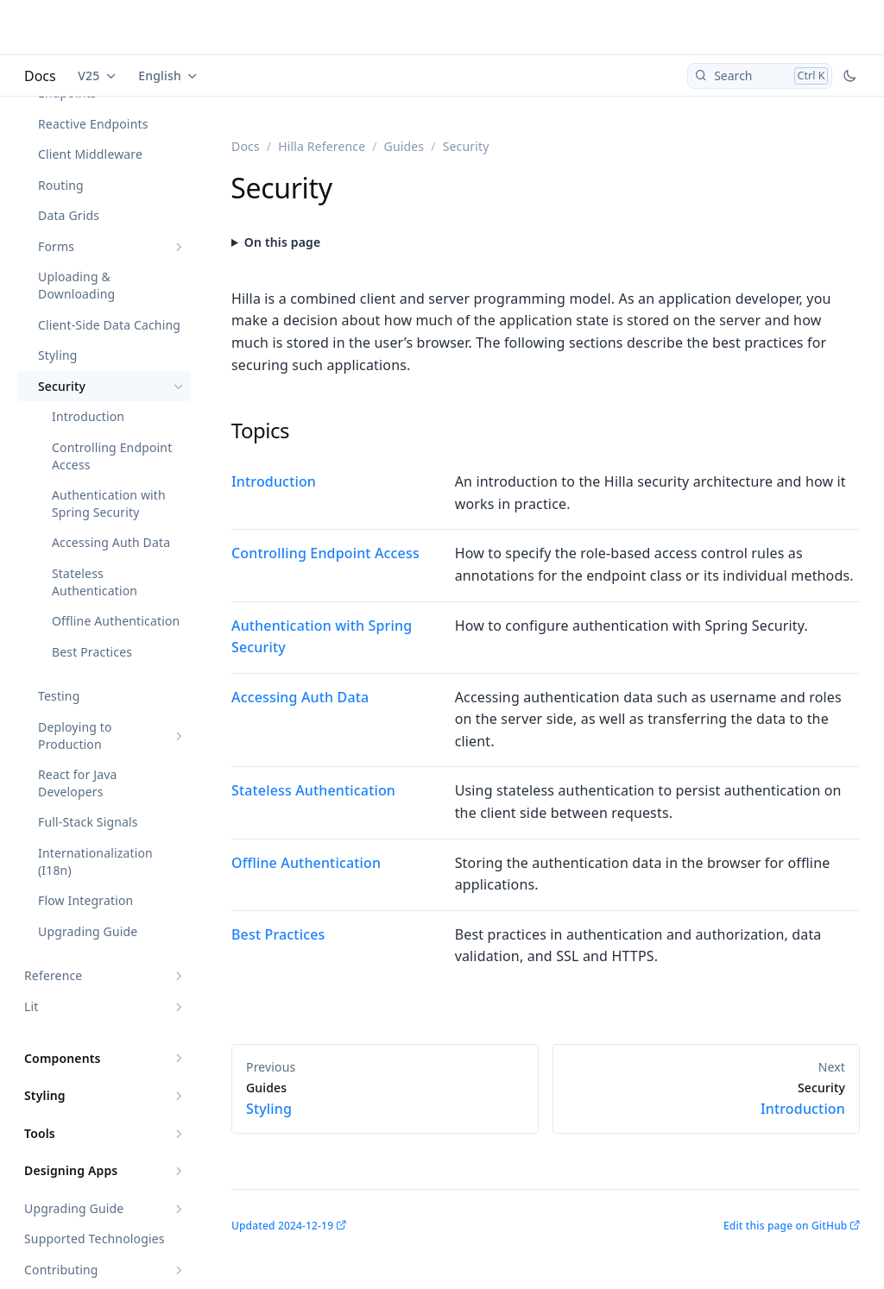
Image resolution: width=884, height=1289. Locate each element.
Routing (61, 185)
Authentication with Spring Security (109, 503)
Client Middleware (90, 154)
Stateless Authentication (94, 582)
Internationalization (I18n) (95, 861)
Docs (40, 75)
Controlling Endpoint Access (112, 456)
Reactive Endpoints (93, 124)
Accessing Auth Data (111, 542)
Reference (53, 975)
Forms (56, 246)
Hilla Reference (321, 146)
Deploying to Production (75, 735)
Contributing (61, 1269)
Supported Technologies (94, 1238)
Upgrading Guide (87, 931)
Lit (31, 1006)
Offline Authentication (116, 621)
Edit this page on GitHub (785, 1225)
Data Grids (68, 215)
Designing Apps (70, 1170)
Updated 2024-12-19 (282, 1225)
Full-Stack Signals (88, 822)
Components (62, 1058)
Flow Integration (85, 900)
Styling (58, 355)
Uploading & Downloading (76, 285)
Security (61, 386)
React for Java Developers (77, 783)
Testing (58, 696)
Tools (39, 1133)
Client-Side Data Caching (109, 325)
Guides (404, 146)
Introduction (88, 416)
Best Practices (92, 652)
